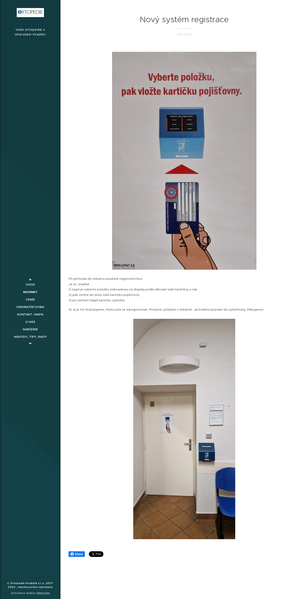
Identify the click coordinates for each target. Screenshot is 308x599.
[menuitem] (30, 284)
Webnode (43, 593)
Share (77, 554)
